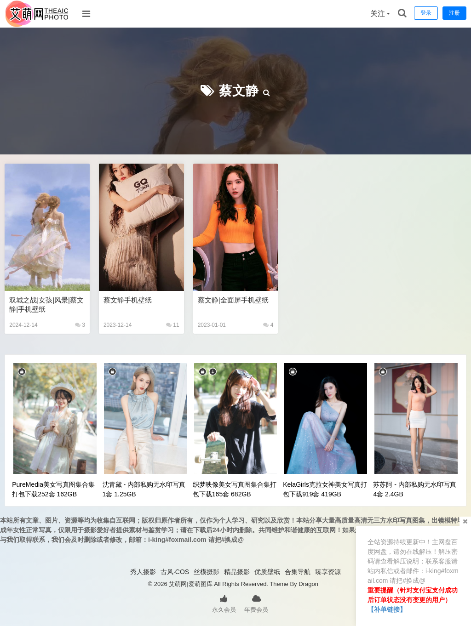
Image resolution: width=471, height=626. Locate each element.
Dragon (308, 583)
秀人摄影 (143, 571)
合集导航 (297, 571)
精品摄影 (237, 571)
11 (172, 325)
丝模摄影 (206, 571)
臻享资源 (328, 571)
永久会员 (224, 603)
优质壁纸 (267, 571)
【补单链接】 (387, 609)
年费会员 (256, 603)
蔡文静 (239, 91)
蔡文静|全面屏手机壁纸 (233, 300)
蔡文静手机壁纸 (127, 300)
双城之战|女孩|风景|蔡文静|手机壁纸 (46, 304)
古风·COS (175, 571)
